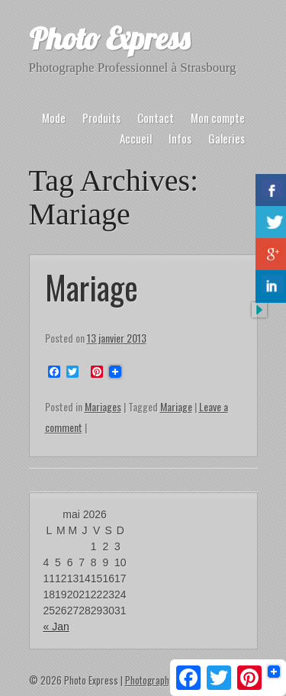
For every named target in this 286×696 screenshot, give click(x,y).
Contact (155, 117)
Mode (54, 117)
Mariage (91, 287)
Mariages (103, 406)
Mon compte (218, 117)
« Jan (56, 626)
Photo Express (109, 38)
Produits (101, 117)
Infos (180, 138)
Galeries (226, 138)
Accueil (136, 138)
